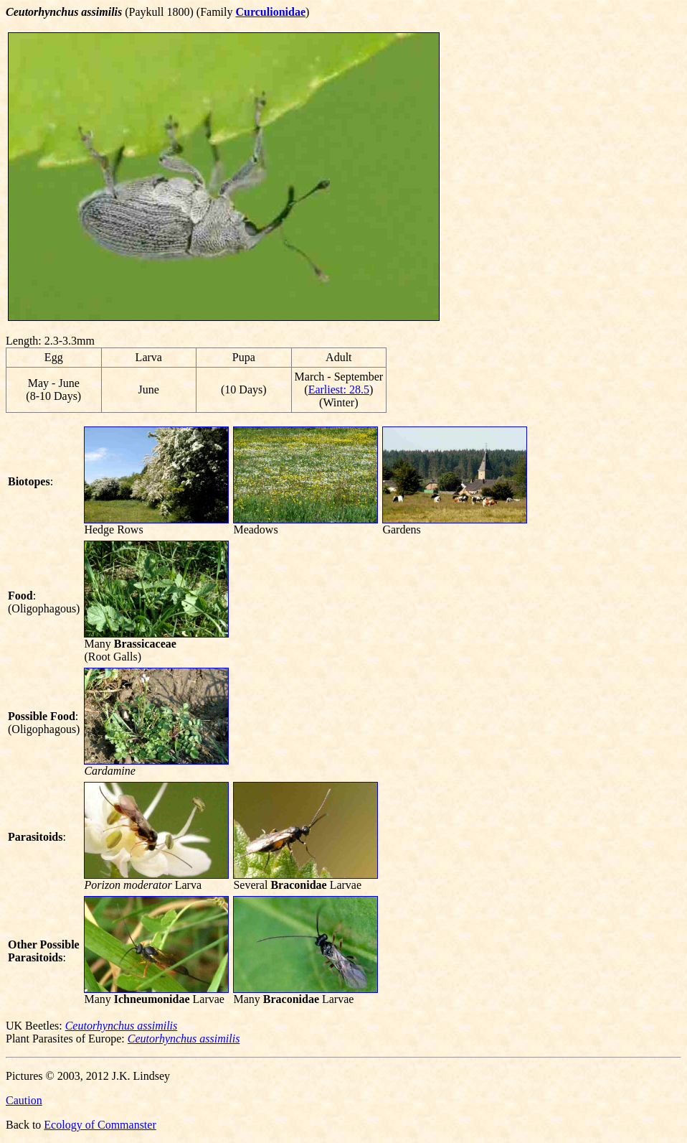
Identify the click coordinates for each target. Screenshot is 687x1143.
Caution (24, 1100)
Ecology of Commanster (100, 1125)
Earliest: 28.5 (338, 389)
